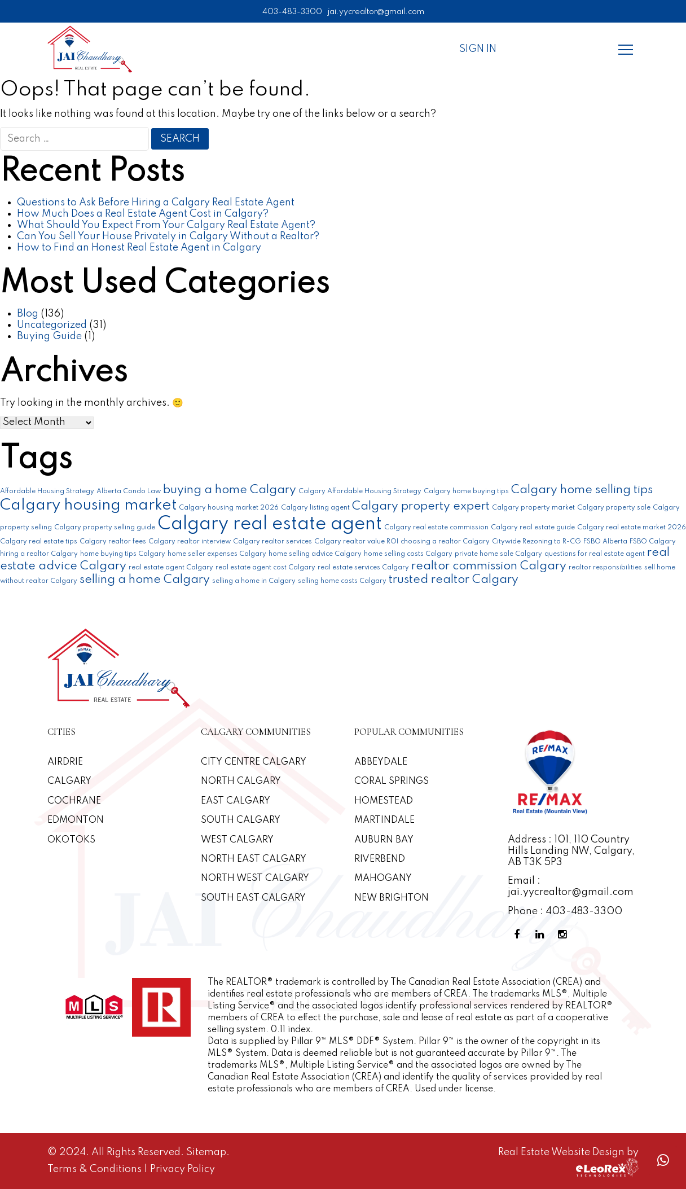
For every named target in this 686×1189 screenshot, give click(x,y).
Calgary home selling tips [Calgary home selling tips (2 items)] (582, 490)
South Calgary (240, 820)
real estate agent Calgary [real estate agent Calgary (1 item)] (171, 567)
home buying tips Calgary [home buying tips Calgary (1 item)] (122, 554)
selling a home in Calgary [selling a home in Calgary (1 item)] (254, 581)
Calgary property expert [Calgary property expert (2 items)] (421, 506)
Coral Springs (391, 781)
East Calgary (235, 801)
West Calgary (237, 840)
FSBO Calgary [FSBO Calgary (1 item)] (653, 541)
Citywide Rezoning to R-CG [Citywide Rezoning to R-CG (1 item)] (536, 541)
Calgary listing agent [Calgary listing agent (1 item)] (315, 507)
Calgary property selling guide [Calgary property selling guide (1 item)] (104, 527)
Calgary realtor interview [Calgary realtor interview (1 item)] (189, 541)
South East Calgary (253, 898)
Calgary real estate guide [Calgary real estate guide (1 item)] (533, 527)
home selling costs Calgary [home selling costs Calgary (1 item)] (408, 554)
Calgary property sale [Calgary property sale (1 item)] (613, 507)
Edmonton (75, 820)
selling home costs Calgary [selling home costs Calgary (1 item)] (342, 581)
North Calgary (241, 781)
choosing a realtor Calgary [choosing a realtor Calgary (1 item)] (445, 541)
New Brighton (391, 898)
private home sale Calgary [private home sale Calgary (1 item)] (498, 554)
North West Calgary (255, 878)
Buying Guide (49, 336)
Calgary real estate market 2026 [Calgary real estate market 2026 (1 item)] (631, 527)
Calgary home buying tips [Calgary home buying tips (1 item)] (466, 491)
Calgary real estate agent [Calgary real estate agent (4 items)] (269, 524)
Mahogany (383, 878)
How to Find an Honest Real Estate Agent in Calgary (139, 248)
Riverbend (379, 859)
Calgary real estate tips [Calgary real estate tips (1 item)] (38, 541)
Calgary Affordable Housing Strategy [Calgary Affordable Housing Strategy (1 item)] (359, 491)
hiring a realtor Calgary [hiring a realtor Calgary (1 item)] (39, 554)
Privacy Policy (182, 1169)
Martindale (384, 820)
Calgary (69, 781)
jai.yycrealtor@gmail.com (376, 12)
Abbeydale (380, 762)
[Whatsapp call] (663, 1160)
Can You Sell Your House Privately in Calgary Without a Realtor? (168, 236)
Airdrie (65, 762)
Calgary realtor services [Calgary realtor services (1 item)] (272, 541)
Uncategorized (52, 325)
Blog (27, 314)
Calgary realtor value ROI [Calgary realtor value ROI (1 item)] (356, 541)
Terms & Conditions (95, 1169)
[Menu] (626, 49)
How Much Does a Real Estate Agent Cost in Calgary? (143, 214)
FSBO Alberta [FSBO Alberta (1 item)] (605, 541)
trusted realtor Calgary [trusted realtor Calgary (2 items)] (453, 580)
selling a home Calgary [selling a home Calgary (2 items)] (145, 580)
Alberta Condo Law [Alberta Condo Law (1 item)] (128, 491)
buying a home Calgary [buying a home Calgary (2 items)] (229, 490)
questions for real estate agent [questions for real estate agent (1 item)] (594, 554)
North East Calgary (253, 859)
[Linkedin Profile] (541, 934)
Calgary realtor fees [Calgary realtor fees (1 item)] (113, 541)
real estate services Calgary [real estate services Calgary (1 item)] (363, 567)
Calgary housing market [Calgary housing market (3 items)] (88, 505)
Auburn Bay (384, 840)
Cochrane (74, 801)
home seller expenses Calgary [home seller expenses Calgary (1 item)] (217, 554)
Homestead (383, 801)
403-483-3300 (292, 12)
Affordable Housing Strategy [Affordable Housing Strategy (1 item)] (47, 491)
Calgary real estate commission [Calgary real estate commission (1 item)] (436, 527)
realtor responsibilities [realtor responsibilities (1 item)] (605, 567)
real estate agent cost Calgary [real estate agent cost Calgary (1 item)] (265, 567)
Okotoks (71, 840)
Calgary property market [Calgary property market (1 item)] (533, 507)
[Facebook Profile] (519, 934)
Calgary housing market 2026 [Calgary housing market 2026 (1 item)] (229, 507)
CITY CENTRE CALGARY (253, 762)
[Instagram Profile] (564, 934)
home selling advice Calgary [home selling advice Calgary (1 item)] (315, 554)
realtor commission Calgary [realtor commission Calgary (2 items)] (488, 566)
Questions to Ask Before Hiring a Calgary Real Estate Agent (155, 203)
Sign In (477, 49)
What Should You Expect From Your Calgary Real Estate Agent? (166, 225)
